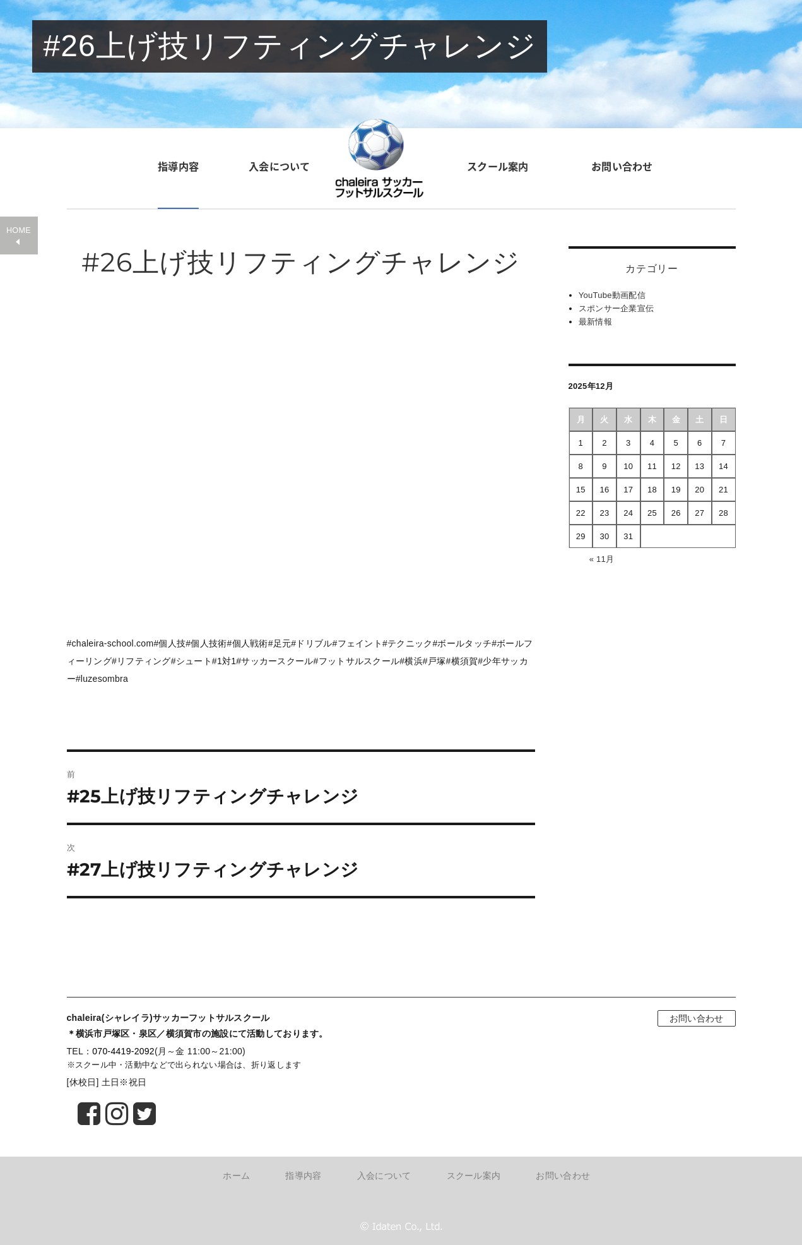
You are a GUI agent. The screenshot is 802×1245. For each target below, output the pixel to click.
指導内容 (178, 166)
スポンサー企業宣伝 (616, 308)
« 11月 (602, 559)
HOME (18, 230)
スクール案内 (497, 166)
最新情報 (595, 321)
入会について (279, 166)
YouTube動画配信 (612, 295)
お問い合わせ (622, 166)
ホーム (236, 1176)
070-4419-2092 (123, 1051)
